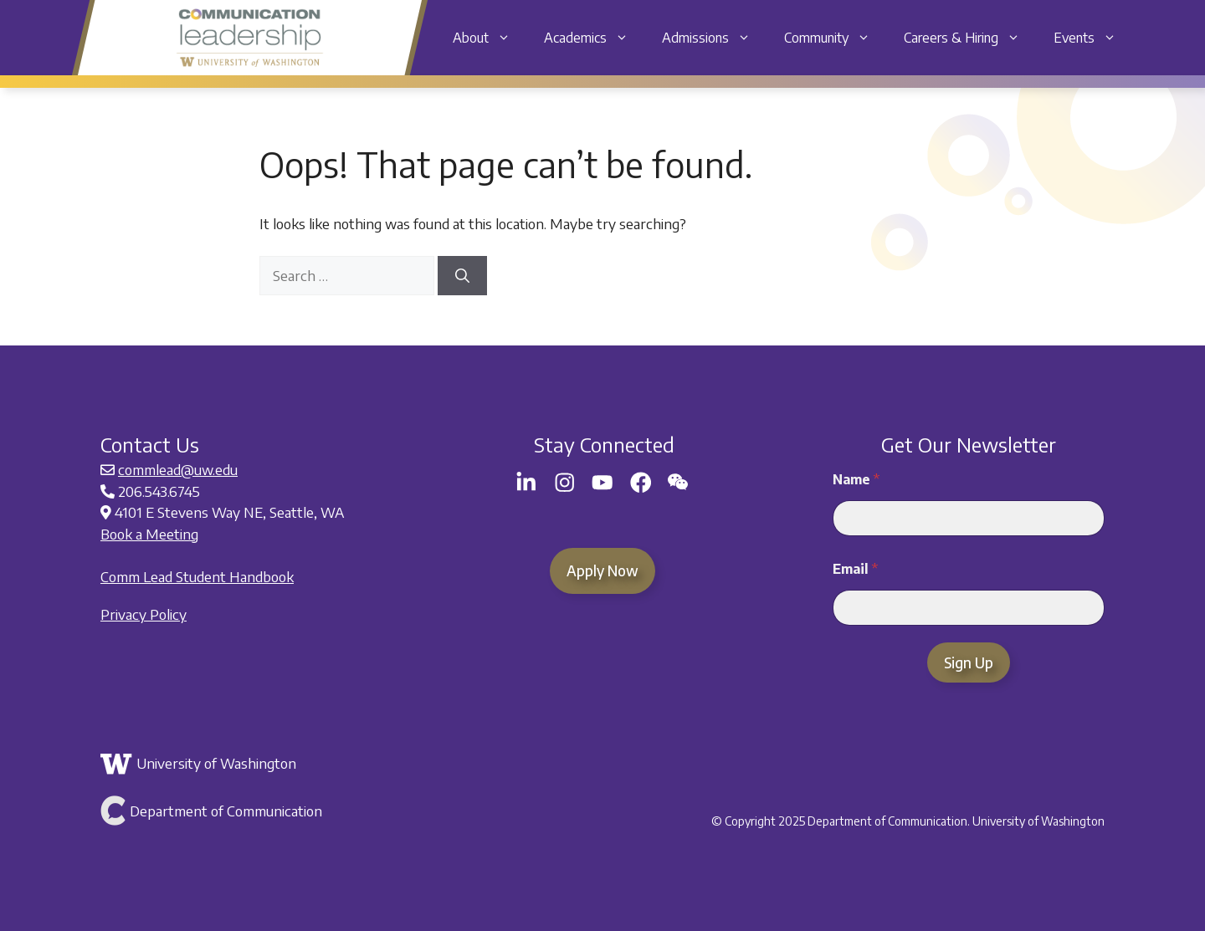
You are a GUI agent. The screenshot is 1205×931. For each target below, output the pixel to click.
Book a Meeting (149, 533)
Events (1093, 37)
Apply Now (602, 570)
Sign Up (968, 662)
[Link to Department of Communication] (265, 810)
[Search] (462, 276)
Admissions (714, 37)
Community (835, 37)
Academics (594, 37)
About (490, 37)
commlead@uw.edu (178, 469)
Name (856, 480)
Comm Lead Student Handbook (197, 576)
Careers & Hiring (970, 37)
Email (855, 569)
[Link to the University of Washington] (265, 764)
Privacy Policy (143, 614)
